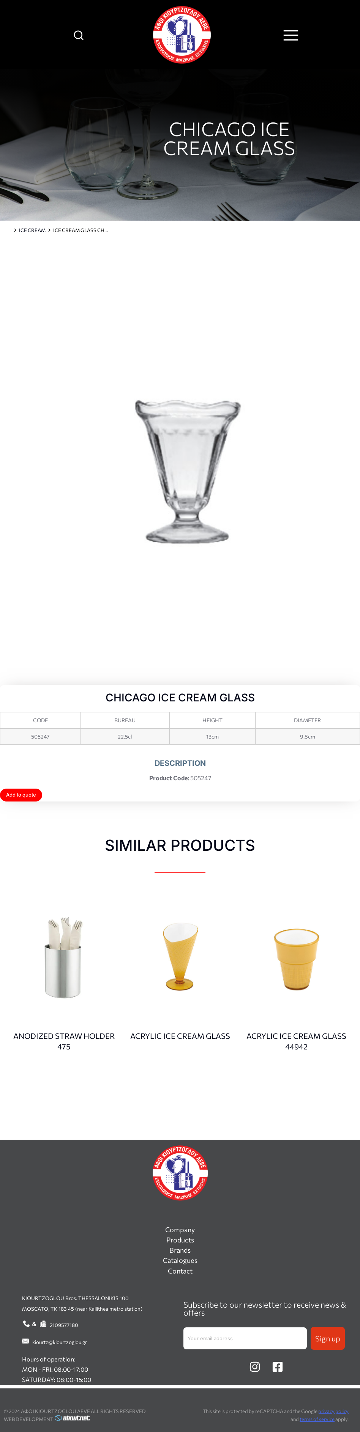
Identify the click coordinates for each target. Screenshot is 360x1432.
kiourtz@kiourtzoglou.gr (59, 1342)
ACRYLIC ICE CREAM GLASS (180, 1035)
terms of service (317, 1419)
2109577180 (64, 1325)
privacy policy (333, 1411)
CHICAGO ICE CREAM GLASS (229, 138)
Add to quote (21, 795)
